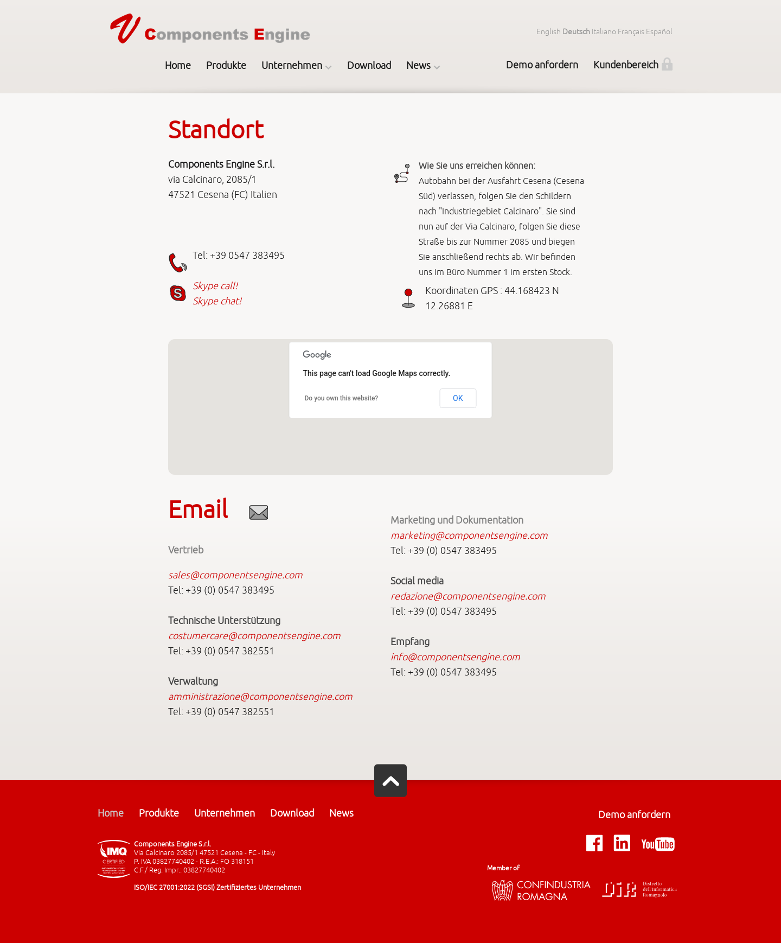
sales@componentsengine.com (235, 575)
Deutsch (576, 31)
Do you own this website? (342, 398)
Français (631, 31)
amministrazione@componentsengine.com (260, 697)
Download (369, 66)
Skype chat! (217, 301)
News (418, 66)
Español (659, 31)
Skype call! (215, 286)
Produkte (226, 66)
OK (458, 398)
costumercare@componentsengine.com (254, 636)
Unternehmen (291, 66)
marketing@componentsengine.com (469, 535)
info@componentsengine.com (455, 657)
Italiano (604, 31)
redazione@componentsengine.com (468, 596)
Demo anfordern (542, 65)
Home (178, 66)
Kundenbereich (625, 65)
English (548, 31)
